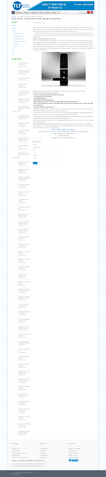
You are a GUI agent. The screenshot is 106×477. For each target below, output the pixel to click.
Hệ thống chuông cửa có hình (19, 41)
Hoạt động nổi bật (44, 448)
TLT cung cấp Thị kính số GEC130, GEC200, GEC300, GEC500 (24, 108)
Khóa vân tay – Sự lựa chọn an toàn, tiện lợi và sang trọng (30, 16)
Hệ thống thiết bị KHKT (18, 33)
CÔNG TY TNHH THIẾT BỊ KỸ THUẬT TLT (28, 461)
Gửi (35, 163)
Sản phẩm (14, 30)
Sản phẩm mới (43, 453)
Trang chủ (14, 16)
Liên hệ (13, 54)
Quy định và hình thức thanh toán (19, 453)
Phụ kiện (15, 46)
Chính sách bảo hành (16, 450)
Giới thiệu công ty (15, 448)
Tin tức (13, 49)
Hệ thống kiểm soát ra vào (18, 36)
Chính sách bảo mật (16, 455)
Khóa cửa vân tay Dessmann (24, 78)
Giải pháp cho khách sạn (73, 453)
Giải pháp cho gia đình (73, 450)
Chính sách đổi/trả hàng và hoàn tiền (19, 457)
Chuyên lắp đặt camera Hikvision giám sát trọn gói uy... (23, 154)
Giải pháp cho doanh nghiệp (74, 448)
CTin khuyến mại (43, 455)
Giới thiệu (14, 28)
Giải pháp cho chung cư (73, 455)
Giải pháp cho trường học (73, 457)
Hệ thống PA (16, 44)
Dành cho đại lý (43, 457)
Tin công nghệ (43, 450)
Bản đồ (13, 52)
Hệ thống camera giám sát (18, 38)
